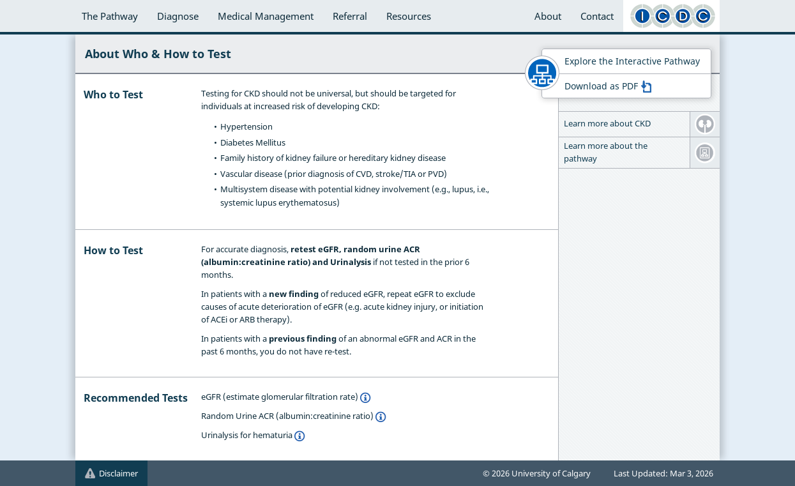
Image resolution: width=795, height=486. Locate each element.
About (547, 16)
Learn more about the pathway (605, 152)
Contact (597, 16)
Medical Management (266, 16)
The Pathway (110, 16)
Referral (350, 16)
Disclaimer (111, 473)
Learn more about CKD (607, 123)
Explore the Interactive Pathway (632, 61)
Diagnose (178, 16)
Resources (408, 16)
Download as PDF (607, 86)
